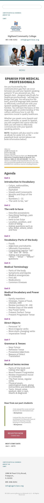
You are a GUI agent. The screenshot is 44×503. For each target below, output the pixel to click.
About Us (6, 15)
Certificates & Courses (12, 13)
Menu (22, 70)
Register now (15, 434)
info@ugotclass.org (30, 39)
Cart (4, 18)
